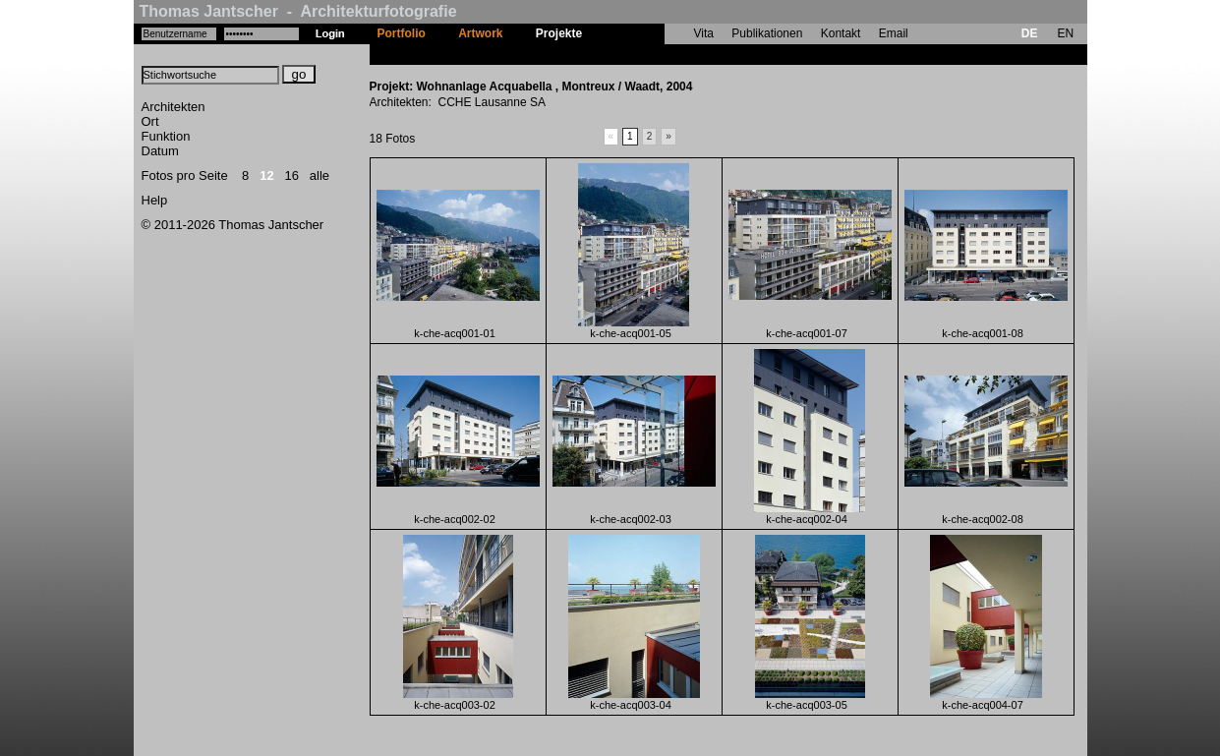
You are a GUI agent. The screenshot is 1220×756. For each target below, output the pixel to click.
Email (893, 33)
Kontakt (841, 33)
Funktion (166, 136)
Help (155, 200)
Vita (704, 33)
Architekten (173, 106)
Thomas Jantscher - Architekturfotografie (298, 11)
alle (319, 175)
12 (266, 175)
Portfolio (402, 33)
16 (292, 175)
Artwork (480, 33)
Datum (160, 151)
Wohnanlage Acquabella (666, 54)
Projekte (559, 33)
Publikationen (766, 33)
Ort (150, 121)
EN (1065, 33)
